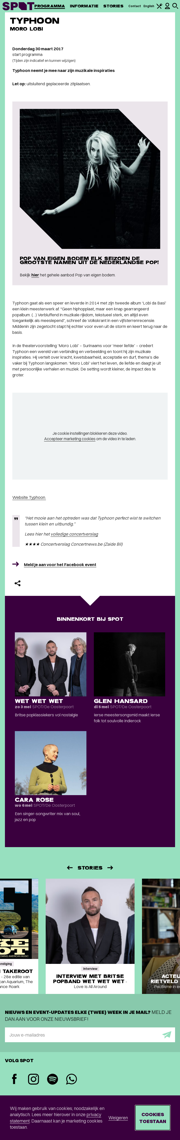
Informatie (84, 6)
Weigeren (118, 1118)
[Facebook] (14, 1079)
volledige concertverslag (74, 533)
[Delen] (17, 583)
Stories (113, 6)
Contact (134, 6)
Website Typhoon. (29, 497)
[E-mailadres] (90, 1034)
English (148, 6)
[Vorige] (69, 868)
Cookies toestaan (152, 1117)
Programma (49, 6)
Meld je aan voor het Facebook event (60, 564)
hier (35, 274)
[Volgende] (110, 868)
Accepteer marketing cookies (70, 438)
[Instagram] (33, 1080)
